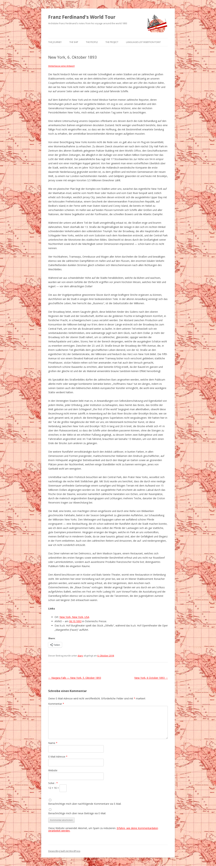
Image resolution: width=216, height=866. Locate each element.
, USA (86, 617)
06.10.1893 (75, 621)
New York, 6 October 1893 (151, 677)
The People (92, 42)
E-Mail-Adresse (57, 756)
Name (52, 743)
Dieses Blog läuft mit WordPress (64, 851)
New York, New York (71, 617)
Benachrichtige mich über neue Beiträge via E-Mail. (77, 813)
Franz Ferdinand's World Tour (81, 17)
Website (52, 770)
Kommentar (56, 703)
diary (80, 655)
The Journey (55, 42)
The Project (111, 42)
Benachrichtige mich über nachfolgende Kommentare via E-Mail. (84, 803)
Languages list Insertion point (143, 42)
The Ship (73, 42)
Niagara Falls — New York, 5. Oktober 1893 (74, 677)
